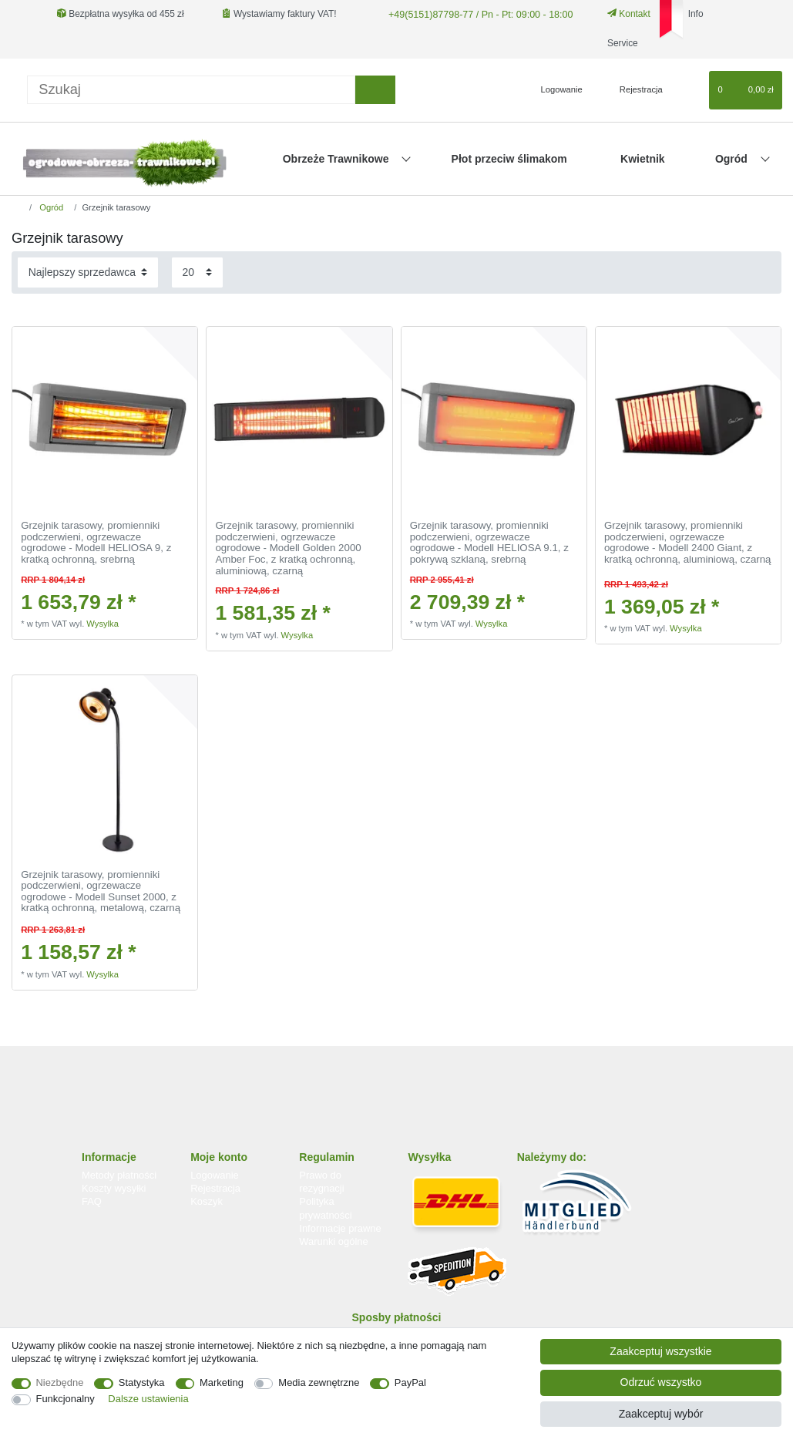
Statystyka (142, 1382)
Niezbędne (60, 1382)
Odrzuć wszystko (661, 1382)
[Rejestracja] (632, 90)
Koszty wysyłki (114, 1188)
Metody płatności (119, 1175)
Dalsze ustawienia (148, 1398)
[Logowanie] (555, 90)
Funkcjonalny (65, 1398)
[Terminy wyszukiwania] (191, 90)
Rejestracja (215, 1188)
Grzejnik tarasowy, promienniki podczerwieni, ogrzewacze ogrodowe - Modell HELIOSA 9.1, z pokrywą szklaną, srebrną (489, 542)
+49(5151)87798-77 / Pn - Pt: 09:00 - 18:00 (475, 13)
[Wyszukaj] (375, 90)
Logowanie (214, 1175)
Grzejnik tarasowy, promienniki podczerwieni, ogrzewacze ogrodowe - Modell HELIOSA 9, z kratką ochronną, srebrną (96, 542)
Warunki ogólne (333, 1241)
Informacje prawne (340, 1228)
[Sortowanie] (88, 272)
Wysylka (102, 623)
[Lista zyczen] (690, 90)
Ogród (733, 159)
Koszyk (206, 1201)
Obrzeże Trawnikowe (337, 159)
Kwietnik (642, 159)
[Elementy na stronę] (197, 272)
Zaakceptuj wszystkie (660, 1351)
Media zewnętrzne (318, 1382)
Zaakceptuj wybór (661, 1414)
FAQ (92, 1201)
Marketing (222, 1382)
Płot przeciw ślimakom (509, 159)
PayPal (410, 1382)
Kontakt (622, 13)
